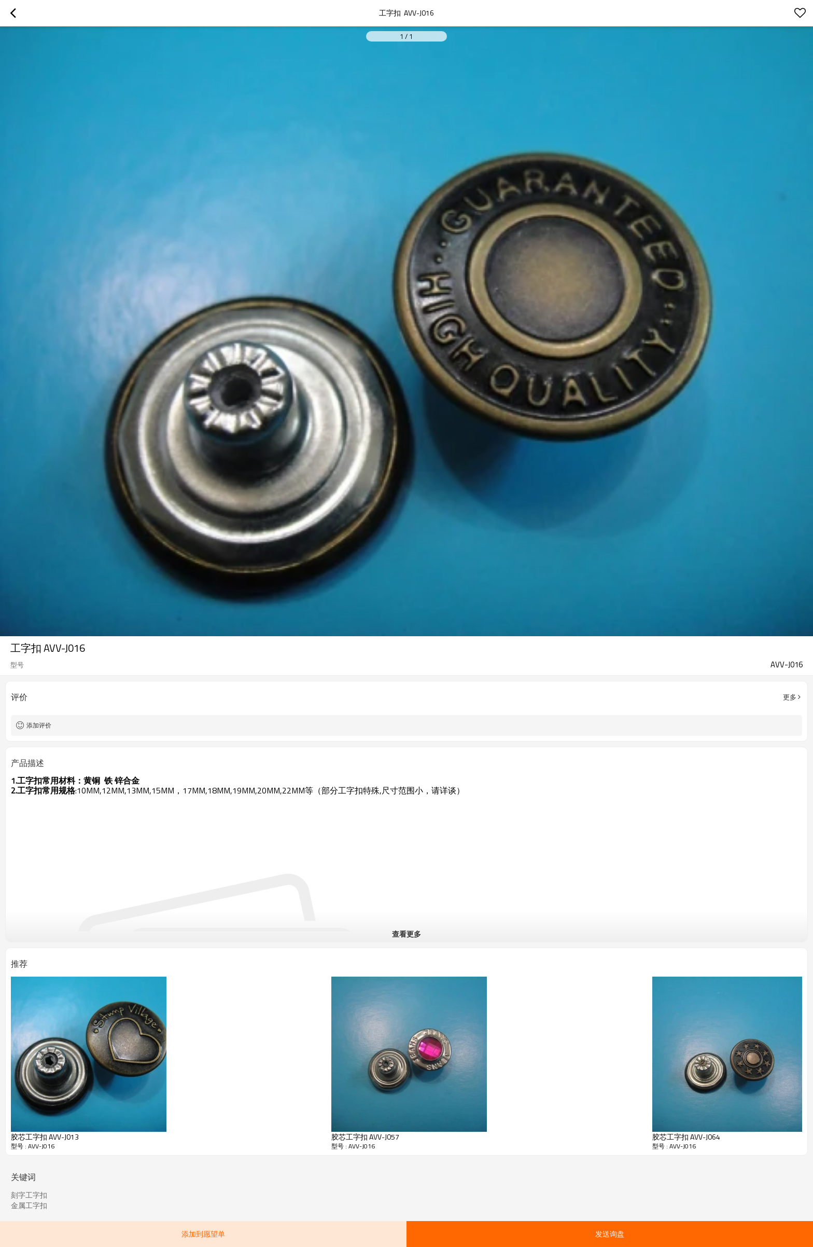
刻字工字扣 (29, 1195)
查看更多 (406, 933)
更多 (789, 697)
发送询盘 (609, 1233)
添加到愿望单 (203, 1233)
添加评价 (38, 725)
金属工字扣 (29, 1205)
